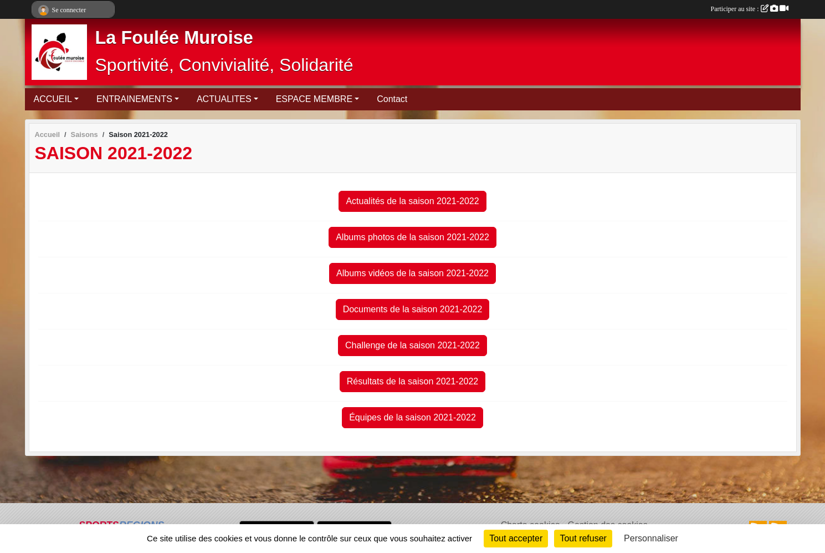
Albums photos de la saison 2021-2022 (412, 237)
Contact (392, 99)
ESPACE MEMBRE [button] (314, 99)
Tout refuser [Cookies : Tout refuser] (583, 538)
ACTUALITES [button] (224, 99)
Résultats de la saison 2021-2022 (413, 381)
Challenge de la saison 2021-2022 (412, 345)
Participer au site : (749, 9)
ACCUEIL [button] (53, 99)
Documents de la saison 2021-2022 (413, 309)
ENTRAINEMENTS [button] (134, 99)
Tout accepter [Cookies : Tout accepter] (515, 538)
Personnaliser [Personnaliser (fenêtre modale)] (651, 538)
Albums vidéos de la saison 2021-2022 (412, 273)
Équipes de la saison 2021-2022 (412, 417)
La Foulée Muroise (174, 38)
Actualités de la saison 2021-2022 (412, 201)
